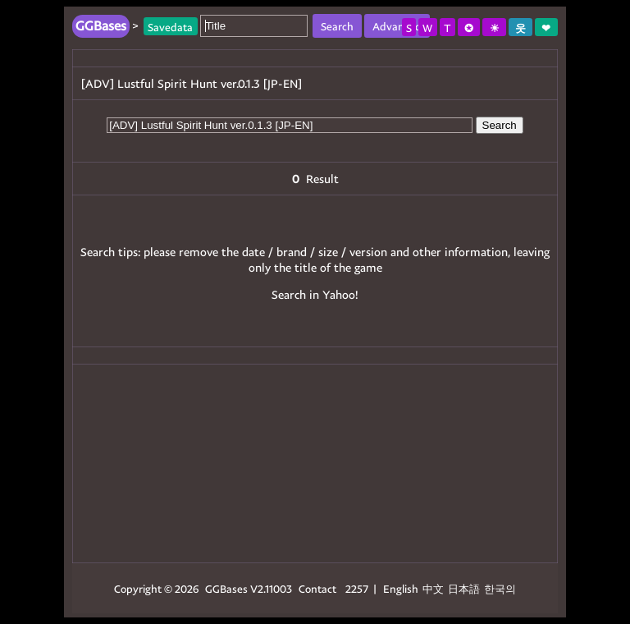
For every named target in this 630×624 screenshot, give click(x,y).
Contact (317, 588)
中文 (433, 588)
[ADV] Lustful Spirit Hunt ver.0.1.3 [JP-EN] (191, 83)
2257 (356, 588)
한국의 (500, 588)
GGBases (226, 588)
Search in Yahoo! (315, 294)
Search (499, 125)
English (400, 588)
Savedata (170, 26)
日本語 (464, 588)
